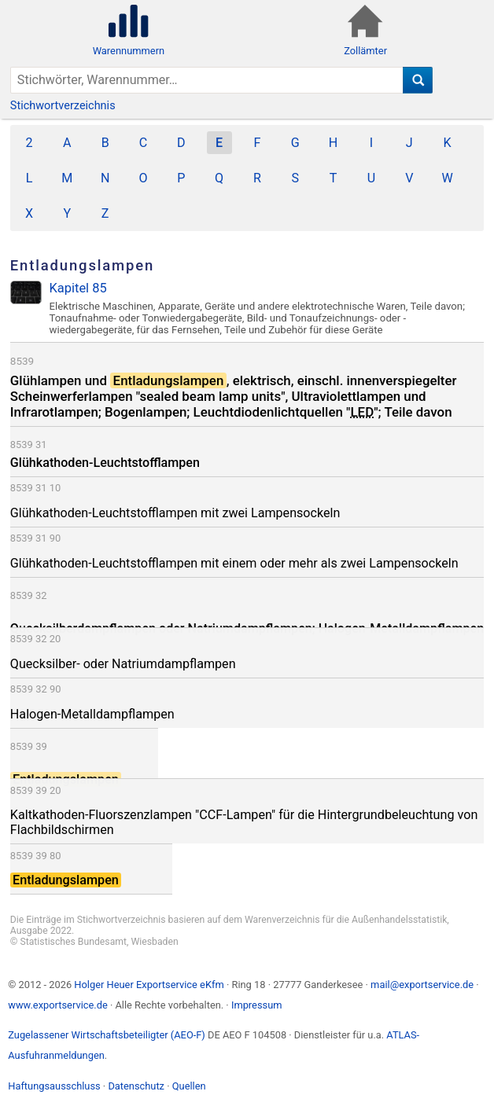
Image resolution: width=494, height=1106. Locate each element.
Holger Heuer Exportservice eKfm (148, 984)
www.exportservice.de (58, 1005)
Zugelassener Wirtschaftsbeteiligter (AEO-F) (106, 1035)
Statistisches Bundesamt (73, 941)
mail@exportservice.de (422, 984)
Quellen (189, 1086)
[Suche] (418, 80)
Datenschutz (136, 1086)
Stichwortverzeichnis (63, 105)
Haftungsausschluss (54, 1086)
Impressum (256, 1005)
